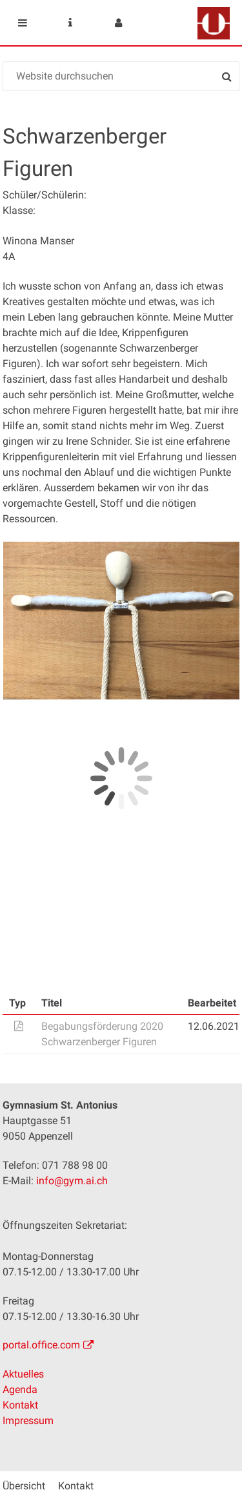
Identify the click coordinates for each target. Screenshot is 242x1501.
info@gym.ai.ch (72, 1181)
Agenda (20, 1389)
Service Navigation (70, 22)
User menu (118, 22)
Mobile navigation (22, 22)
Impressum (28, 1420)
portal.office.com (41, 1345)
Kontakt (20, 1405)
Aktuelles (23, 1374)
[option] (121, 620)
